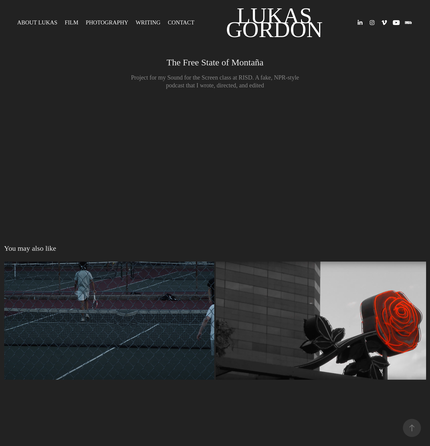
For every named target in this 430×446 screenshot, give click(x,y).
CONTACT (181, 22)
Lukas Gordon (274, 22)
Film (71, 22)
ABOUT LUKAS (37, 22)
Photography (107, 22)
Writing (148, 22)
